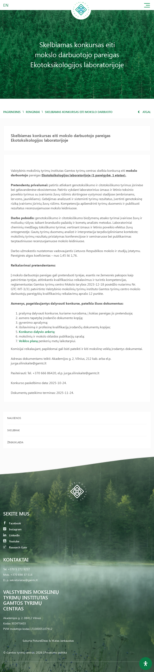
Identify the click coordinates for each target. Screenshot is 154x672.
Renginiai (33, 112)
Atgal (144, 112)
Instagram (12, 529)
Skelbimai (13, 430)
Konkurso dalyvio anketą (36, 331)
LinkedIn (11, 535)
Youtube (11, 541)
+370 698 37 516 (21, 574)
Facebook (12, 523)
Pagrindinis (12, 112)
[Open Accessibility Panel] (145, 663)
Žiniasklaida (15, 442)
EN (6, 5)
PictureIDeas (40, 641)
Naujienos (14, 418)
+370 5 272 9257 (19, 569)
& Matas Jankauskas (61, 641)
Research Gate (15, 547)
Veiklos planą (28, 341)
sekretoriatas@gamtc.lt (24, 580)
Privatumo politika (56, 652)
